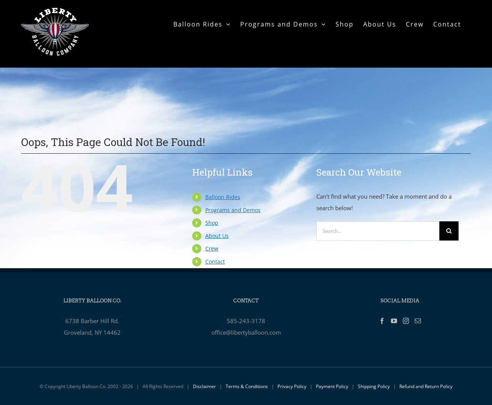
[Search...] (377, 231)
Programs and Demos (233, 210)
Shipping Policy (374, 386)
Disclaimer (204, 386)
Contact (215, 261)
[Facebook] (382, 321)
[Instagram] (406, 321)
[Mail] (418, 321)
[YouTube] (394, 321)
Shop (211, 222)
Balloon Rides (222, 197)
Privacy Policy (292, 386)
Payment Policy (332, 386)
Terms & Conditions (247, 386)
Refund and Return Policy (425, 386)
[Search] (449, 231)
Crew (211, 248)
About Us (217, 235)
